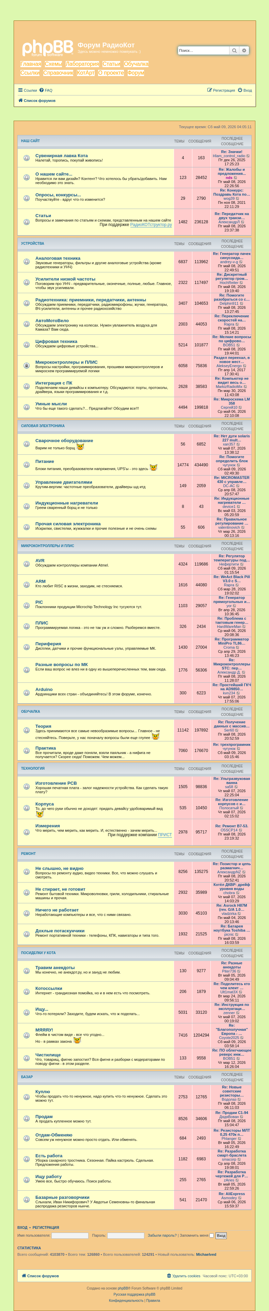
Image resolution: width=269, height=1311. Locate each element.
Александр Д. (229, 672)
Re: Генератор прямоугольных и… (231, 600)
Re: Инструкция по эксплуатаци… (232, 1007)
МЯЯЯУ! (44, 1030)
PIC (39, 602)
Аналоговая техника (57, 258)
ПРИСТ (165, 834)
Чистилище (48, 1054)
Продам (44, 1116)
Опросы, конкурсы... (58, 194)
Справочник (58, 73)
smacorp (229, 1159)
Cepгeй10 (229, 407)
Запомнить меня (197, 1235)
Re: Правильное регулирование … (231, 521)
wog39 (229, 198)
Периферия (48, 643)
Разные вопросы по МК (61, 664)
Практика (45, 748)
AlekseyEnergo (229, 366)
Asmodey (229, 1198)
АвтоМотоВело (52, 320)
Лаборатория (82, 64)
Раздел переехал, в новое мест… (232, 360)
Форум (136, 73)
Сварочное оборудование (64, 440)
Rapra (229, 324)
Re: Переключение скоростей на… (232, 318)
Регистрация (46, 1227)
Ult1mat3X (229, 992)
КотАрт (86, 73)
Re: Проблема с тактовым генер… (232, 620)
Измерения (47, 825)
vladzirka (229, 913)
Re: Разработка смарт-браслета (232, 1153)
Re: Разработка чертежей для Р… (232, 1174)
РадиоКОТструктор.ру (151, 224)
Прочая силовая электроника (68, 523)
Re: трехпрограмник (232, 744)
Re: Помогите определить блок (232, 459)
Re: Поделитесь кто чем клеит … (231, 986)
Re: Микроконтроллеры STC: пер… (231, 664)
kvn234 (229, 693)
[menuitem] (45, 90)
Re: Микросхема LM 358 (232, 401)
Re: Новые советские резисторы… (232, 1091)
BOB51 (229, 345)
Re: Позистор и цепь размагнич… (232, 866)
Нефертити (229, 564)
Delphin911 (229, 303)
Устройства (32, 243)
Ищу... (41, 1009)
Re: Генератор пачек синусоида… (232, 256)
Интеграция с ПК (53, 383)
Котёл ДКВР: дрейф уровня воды (231, 887)
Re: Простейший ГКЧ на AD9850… (231, 687)
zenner (229, 1013)
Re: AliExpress (232, 1194)
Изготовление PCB (56, 783)
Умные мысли (51, 403)
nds (229, 178)
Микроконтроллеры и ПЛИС (66, 362)
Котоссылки (48, 988)
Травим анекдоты (55, 967)
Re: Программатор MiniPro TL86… (232, 641)
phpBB (123, 1288)
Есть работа (48, 1155)
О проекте (111, 73)
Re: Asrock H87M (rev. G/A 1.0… (232, 907)
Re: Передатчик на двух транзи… (232, 216)
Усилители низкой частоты (65, 279)
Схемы (53, 64)
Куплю (42, 1091)
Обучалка (136, 64)
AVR (40, 560)
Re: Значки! (231, 152)
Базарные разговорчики (62, 1197)
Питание (44, 461)
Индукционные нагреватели (66, 503)
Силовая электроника (43, 426)
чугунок (229, 465)
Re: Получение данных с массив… (232, 724)
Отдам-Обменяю (54, 1134)
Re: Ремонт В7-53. (231, 826)
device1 (229, 506)
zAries (229, 1180)
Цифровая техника (56, 341)
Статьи (111, 64)
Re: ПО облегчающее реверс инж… (232, 1052)
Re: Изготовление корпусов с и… (232, 802)
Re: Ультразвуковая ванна (231, 781)
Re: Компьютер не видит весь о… (232, 380)
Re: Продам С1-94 (232, 1113)
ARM (40, 581)
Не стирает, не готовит (60, 889)
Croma (229, 647)
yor (229, 606)
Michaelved (206, 1254)
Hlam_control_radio (229, 156)
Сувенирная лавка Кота (61, 155)
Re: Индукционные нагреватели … (231, 500)
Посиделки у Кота (38, 953)
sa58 (229, 787)
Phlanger (229, 1138)
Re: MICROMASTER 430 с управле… (232, 480)
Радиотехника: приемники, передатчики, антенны (90, 299)
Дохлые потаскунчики (59, 930)
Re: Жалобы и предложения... (232, 171)
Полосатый (229, 808)
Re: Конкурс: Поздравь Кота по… (231, 192)
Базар (27, 1077)
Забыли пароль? (162, 1235)
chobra (229, 893)
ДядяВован (229, 1117)
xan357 (229, 444)
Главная (30, 64)
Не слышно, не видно (59, 868)
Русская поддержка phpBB (134, 1294)
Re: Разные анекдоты (231, 965)
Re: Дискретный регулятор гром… (232, 276)
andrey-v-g (229, 262)
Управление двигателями (63, 482)
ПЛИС (41, 623)
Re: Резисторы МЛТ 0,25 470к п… (231, 1132)
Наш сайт (30, 141)
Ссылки (29, 73)
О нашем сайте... (54, 174)
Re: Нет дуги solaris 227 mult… (232, 438)
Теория (43, 726)
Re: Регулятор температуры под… (231, 558)
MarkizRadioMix (229, 387)
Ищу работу (48, 1176)
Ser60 (229, 730)
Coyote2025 (229, 1038)
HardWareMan (229, 626)
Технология (33, 768)
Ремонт (28, 854)
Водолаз (229, 1099)
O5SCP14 (229, 830)
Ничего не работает (57, 910)
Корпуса (44, 804)
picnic (229, 934)
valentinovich (229, 527)
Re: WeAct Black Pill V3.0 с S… (231, 579)
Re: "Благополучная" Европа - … (232, 1029)
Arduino (44, 689)
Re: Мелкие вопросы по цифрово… (231, 339)
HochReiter (229, 283)
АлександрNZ (229, 872)
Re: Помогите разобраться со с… (232, 297)
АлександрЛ (229, 222)
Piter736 (229, 971)
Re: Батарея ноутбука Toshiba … (231, 928)
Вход (22, 1227)
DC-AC (229, 486)
